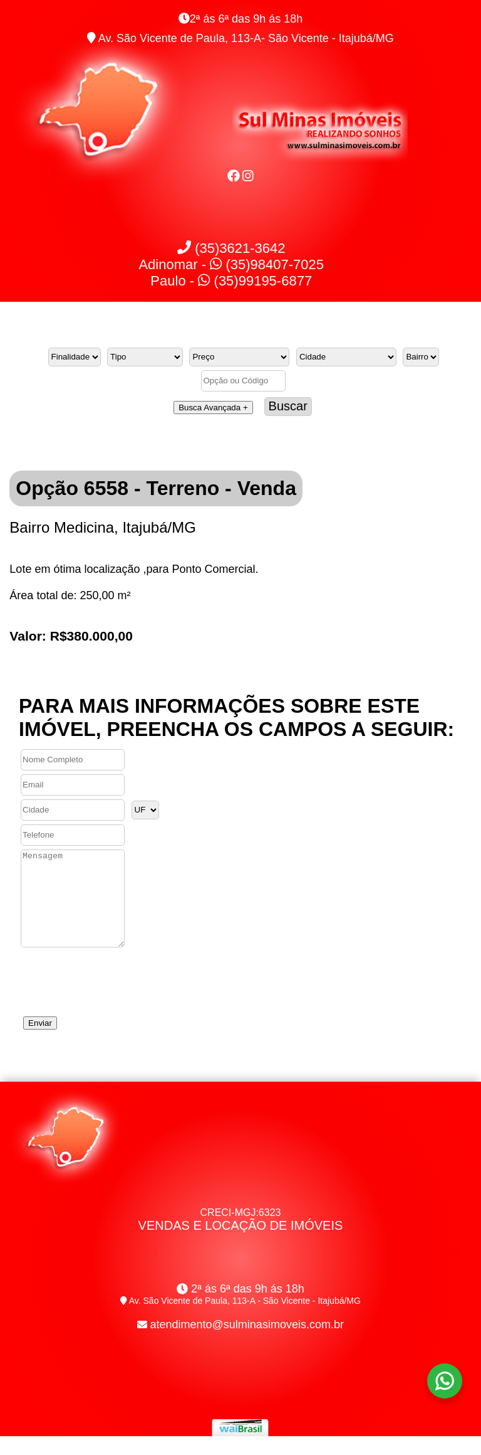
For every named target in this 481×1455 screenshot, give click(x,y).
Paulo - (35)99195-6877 (231, 281)
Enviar (40, 1042)
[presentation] (114, 996)
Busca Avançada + (213, 407)
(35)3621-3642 (231, 248)
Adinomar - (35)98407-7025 (231, 264)
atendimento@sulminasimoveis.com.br (247, 1343)
